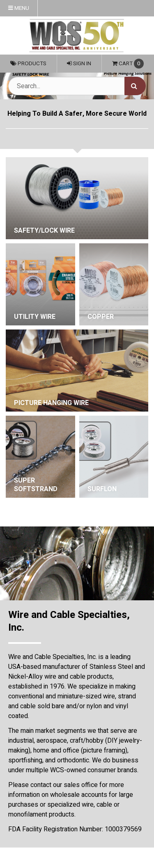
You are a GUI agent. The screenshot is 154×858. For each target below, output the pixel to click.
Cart (128, 64)
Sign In (79, 63)
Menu (18, 8)
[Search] (135, 86)
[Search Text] (77, 86)
